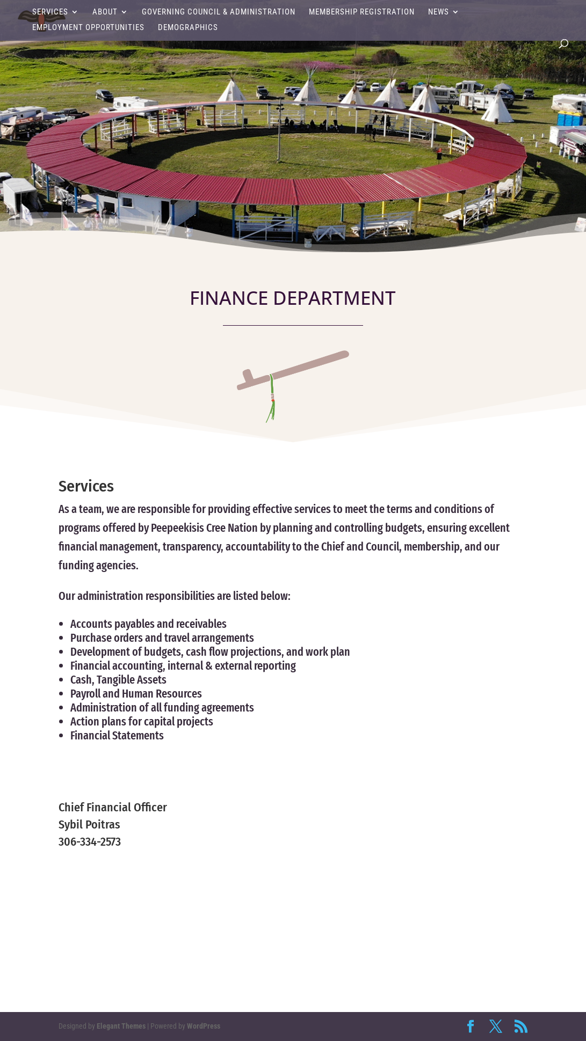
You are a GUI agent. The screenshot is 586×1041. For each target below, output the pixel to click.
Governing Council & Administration (218, 12)
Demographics (188, 28)
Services (50, 12)
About (105, 12)
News (438, 12)
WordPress (203, 1026)
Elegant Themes (121, 1026)
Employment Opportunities (88, 28)
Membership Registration (362, 12)
